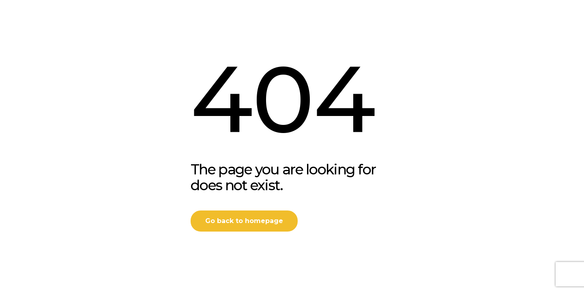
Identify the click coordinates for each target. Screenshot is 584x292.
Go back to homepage (244, 221)
